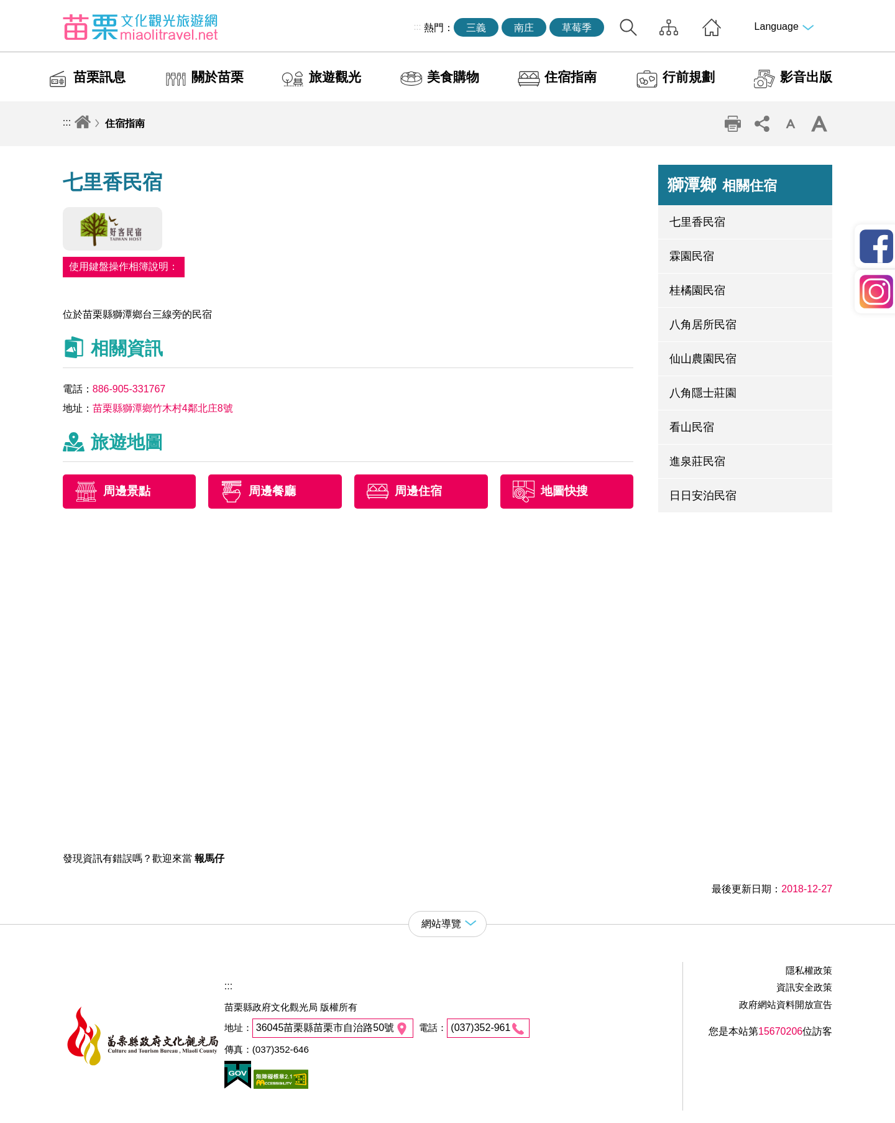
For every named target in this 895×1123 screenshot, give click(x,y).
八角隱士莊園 (703, 393)
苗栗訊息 (99, 77)
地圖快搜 (564, 491)
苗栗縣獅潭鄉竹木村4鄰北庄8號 (163, 408)
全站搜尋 (628, 27)
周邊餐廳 (272, 491)
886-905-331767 (129, 389)
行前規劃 (689, 77)
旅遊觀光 (335, 77)
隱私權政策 (809, 970)
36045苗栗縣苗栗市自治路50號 (325, 1027)
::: (417, 27)
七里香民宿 (697, 222)
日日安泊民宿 (703, 495)
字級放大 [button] (819, 124)
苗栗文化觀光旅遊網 (140, 27)
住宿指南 (570, 77)
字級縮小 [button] (791, 124)
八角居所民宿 (703, 324)
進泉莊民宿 (697, 461)
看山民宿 (691, 427)
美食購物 (453, 77)
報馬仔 (209, 858)
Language (777, 26)
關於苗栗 (217, 77)
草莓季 (577, 27)
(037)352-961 (480, 1027)
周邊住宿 (418, 491)
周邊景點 (126, 491)
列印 (733, 124)
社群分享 (761, 124)
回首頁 (711, 27)
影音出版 (806, 77)
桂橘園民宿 (697, 290)
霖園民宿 (691, 256)
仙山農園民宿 (703, 359)
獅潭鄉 (722, 184)
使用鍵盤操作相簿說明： (123, 266)
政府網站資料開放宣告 (785, 1004)
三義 (476, 27)
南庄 (524, 27)
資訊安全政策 (804, 987)
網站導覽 (668, 27)
